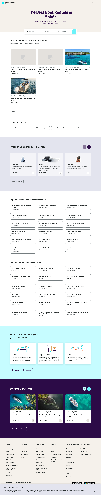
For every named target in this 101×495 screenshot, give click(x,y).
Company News (55, 449)
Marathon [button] (68, 476)
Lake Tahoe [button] (69, 454)
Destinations (54, 457)
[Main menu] (99, 2)
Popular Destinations (72, 444)
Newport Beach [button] (70, 462)
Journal (53, 444)
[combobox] (34, 32)
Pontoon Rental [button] (40, 460)
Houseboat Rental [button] (40, 457)
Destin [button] (67, 473)
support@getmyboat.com (87, 454)
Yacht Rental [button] (39, 462)
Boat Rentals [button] (39, 449)
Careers (8, 451)
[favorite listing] (35, 67)
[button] (14, 44)
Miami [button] (67, 449)
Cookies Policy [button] (10, 462)
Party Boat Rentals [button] (40, 472)
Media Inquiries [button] (10, 454)
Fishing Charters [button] (40, 454)
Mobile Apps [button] (24, 454)
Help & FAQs (83, 449)
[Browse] (93, 3)
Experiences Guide (56, 454)
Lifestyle (53, 451)
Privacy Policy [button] (38, 492)
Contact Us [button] (9, 475)
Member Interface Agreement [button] (11, 468)
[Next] (89, 147)
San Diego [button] (68, 457)
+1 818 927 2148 (84, 451)
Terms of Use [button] (46, 490)
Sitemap (8, 472)
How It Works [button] (24, 449)
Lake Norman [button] (69, 468)
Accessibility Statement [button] (12, 465)
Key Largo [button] (68, 471)
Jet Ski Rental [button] (39, 451)
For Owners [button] (24, 451)
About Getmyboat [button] (10, 449)
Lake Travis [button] (69, 460)
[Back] (84, 147)
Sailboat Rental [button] (40, 465)
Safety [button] (23, 457)
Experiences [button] (40, 444)
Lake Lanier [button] (69, 451)
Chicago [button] (68, 465)
